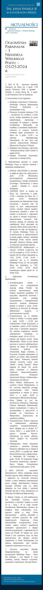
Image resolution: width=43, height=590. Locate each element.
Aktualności (12, 29)
